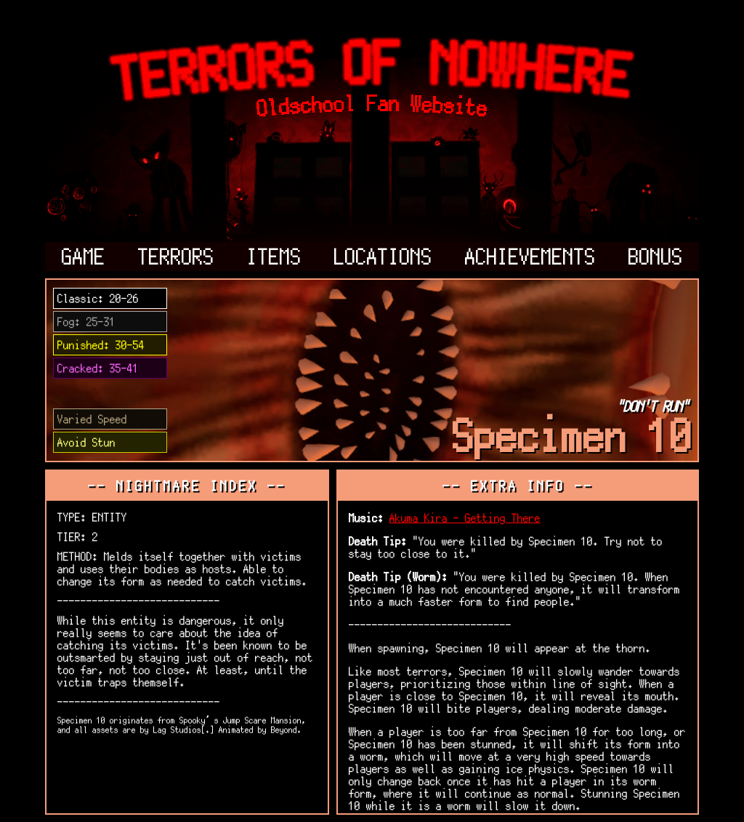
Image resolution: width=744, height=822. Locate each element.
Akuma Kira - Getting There (465, 518)
